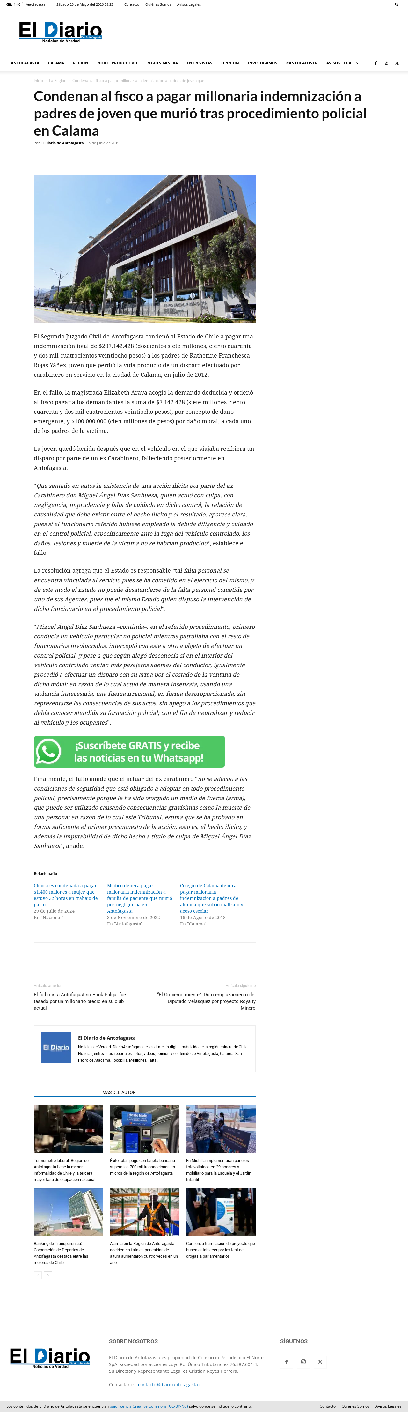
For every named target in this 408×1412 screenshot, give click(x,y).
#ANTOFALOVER (301, 63)
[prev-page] (38, 1275)
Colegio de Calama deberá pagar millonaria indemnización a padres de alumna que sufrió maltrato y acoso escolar (211, 898)
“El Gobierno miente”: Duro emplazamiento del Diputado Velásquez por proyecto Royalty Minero (206, 1001)
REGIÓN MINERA (162, 63)
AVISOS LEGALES (342, 63)
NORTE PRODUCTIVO (117, 63)
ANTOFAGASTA (25, 63)
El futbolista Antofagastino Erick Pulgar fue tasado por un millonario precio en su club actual (80, 1001)
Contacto (131, 4)
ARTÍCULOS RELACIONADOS (66, 1092)
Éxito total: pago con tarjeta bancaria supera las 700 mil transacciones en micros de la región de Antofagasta (142, 1167)
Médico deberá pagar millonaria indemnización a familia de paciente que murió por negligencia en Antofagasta (139, 898)
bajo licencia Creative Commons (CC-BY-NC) (149, 1406)
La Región (57, 80)
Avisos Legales (189, 4)
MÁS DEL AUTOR (119, 1092)
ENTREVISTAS (199, 63)
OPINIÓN (230, 63)
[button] (397, 4)
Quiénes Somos (158, 4)
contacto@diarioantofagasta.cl (170, 1384)
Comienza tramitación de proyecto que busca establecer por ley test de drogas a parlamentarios (220, 1250)
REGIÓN (80, 63)
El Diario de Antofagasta (62, 142)
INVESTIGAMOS (262, 63)
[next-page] (48, 1275)
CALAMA (56, 63)
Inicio (38, 80)
